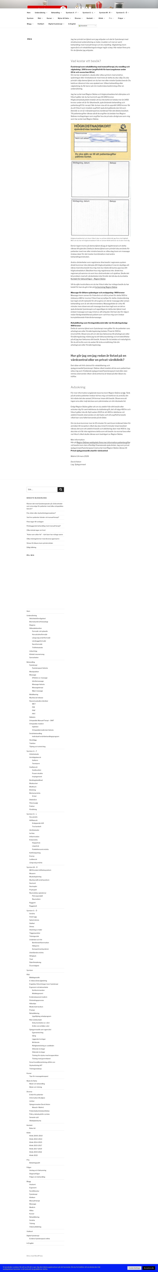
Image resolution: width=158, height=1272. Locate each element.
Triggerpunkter (34, 944)
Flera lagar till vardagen (35, 532)
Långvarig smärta (35, 873)
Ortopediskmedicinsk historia (43, 741)
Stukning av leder (35, 941)
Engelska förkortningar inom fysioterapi (43, 995)
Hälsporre (35, 957)
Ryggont (32, 914)
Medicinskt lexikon (36, 1018)
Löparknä (35, 857)
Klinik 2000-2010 (36, 1147)
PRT (33, 725)
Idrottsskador (34, 841)
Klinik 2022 (33, 1166)
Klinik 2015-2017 (35, 1156)
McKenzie (35, 1053)
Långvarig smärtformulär (41, 649)
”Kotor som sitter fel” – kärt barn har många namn (45, 545)
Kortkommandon (38, 1001)
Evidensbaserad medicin (38, 1008)
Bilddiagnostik (34, 988)
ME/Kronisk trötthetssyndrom (40, 881)
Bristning (32, 801)
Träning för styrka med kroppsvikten (45, 1066)
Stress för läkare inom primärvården (40, 554)
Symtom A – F (72, 23)
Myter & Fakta (64, 29)
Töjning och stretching (37, 757)
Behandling (56, 23)
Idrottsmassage (38, 692)
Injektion (35, 738)
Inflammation (34, 847)
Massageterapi (37, 698)
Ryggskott (33, 917)
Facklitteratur (34, 1202)
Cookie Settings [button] (134, 1268)
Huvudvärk (33, 828)
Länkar (31, 1112)
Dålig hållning (31, 558)
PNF (33, 721)
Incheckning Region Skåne (106, 298)
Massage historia (38, 695)
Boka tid (32, 1139)
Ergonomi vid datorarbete (38, 998)
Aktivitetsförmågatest (37, 629)
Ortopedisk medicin (36, 735)
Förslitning (33, 820)
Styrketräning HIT (35, 1076)
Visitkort (40, 35)
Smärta (32, 924)
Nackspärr (33, 897)
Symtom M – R (106, 23)
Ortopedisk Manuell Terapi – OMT (41, 731)
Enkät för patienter (36, 1105)
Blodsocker (33, 794)
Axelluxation (36, 781)
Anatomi (32, 1195)
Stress (31, 937)
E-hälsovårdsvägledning (38, 992)
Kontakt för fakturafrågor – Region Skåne (88, 290)
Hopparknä (36, 854)
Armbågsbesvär (35, 768)
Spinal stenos (34, 931)
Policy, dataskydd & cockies (39, 1125)
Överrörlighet (34, 976)
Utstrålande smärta (36, 963)
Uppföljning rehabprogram (41, 1027)
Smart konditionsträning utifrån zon (42, 1073)
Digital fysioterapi (56, 35)
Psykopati (33, 901)
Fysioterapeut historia (40, 679)
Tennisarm (36, 774)
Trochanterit (36, 837)
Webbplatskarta (35, 1131)
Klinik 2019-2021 (35, 1163)
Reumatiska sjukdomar (37, 904)
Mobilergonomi (37, 1004)
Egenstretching (37, 1043)
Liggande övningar (39, 1050)
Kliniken (32, 1208)
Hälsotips (32, 1014)
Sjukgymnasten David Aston (39, 1115)
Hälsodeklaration (35, 639)
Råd (40, 29)
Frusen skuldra (37, 784)
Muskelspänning (35, 887)
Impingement (37, 787)
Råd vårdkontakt (35, 1031)
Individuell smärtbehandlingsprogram (45, 747)
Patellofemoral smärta (40, 860)
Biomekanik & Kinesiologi (38, 633)
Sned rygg (33, 928)
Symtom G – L (89, 23)
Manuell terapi (34, 1212)
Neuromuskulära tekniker (38, 712)
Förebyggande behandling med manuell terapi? (44, 537)
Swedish (83, 37)
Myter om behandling (37, 1095)
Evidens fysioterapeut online (39, 1249)
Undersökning (41, 23)
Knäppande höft (38, 834)
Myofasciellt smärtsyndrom (39, 891)
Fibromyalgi (33, 814)
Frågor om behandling (37, 1188)
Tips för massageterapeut (38, 1087)
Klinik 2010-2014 (35, 1150)
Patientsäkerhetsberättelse (39, 1122)
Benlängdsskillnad (36, 791)
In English (72, 35)
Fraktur (32, 817)
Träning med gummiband (41, 1069)
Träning (32, 1234)
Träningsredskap (35, 1080)
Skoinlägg (33, 751)
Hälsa (31, 1221)
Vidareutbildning (35, 1238)
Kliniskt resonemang (36, 665)
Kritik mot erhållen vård (40, 1037)
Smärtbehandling (35, 744)
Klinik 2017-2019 (35, 1160)
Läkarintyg (33, 662)
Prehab (32, 1021)
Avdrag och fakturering (37, 1181)
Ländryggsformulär (39, 652)
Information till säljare (37, 1109)
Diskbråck (33, 810)
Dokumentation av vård (40, 1034)
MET (34, 715)
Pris (111, 29)
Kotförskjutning (35, 864)
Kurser (50, 29)
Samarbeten (33, 668)
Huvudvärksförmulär (39, 645)
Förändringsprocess (36, 1011)
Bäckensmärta (34, 804)
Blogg (30, 35)
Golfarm (35, 771)
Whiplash (32, 967)
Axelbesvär (33, 778)
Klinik (102, 29)
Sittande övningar (38, 1060)
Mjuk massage (37, 702)
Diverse (79, 29)
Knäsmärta (33, 851)
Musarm (32, 884)
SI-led (34, 807)
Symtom (30, 29)
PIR (33, 718)
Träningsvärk (34, 947)
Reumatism (36, 910)
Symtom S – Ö (122, 23)
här (124, 404)
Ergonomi (32, 1198)
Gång (34, 1047)
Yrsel (31, 970)
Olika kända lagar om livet (36, 541)
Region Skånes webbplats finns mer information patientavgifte (103, 453)
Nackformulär (37, 655)
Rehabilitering (34, 1024)
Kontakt (91, 29)
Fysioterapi (33, 676)
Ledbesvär (33, 870)
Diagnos (32, 636)
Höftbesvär (33, 831)
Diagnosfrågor (34, 1184)
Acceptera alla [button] (149, 1268)
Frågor (121, 29)
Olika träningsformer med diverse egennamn (43, 550)
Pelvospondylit (37, 907)
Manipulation (34, 682)
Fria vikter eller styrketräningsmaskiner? (41, 524)
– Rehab (81, 8)
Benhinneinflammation (40, 953)
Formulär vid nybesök (40, 642)
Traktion (32, 754)
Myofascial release (36, 708)
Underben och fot (35, 950)
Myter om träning (35, 1098)
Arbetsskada (34, 765)
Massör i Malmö (38, 1118)
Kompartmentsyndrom (40, 960)
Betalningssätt (34, 1174)
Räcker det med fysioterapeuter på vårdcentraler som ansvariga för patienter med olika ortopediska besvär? (45, 517)
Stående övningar (38, 1063)
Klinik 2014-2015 (35, 1153)
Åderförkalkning (35, 973)
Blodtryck (32, 798)
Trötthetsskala (37, 658)
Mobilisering (33, 705)
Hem (28, 23)
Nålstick (32, 728)
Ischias (31, 844)
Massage (32, 686)
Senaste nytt (34, 1128)
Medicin (32, 1218)
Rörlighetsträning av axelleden (43, 1056)
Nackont (32, 894)
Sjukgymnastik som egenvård (40, 1040)
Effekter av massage (39, 689)
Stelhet (32, 934)
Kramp (31, 867)
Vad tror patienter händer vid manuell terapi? (43, 528)
